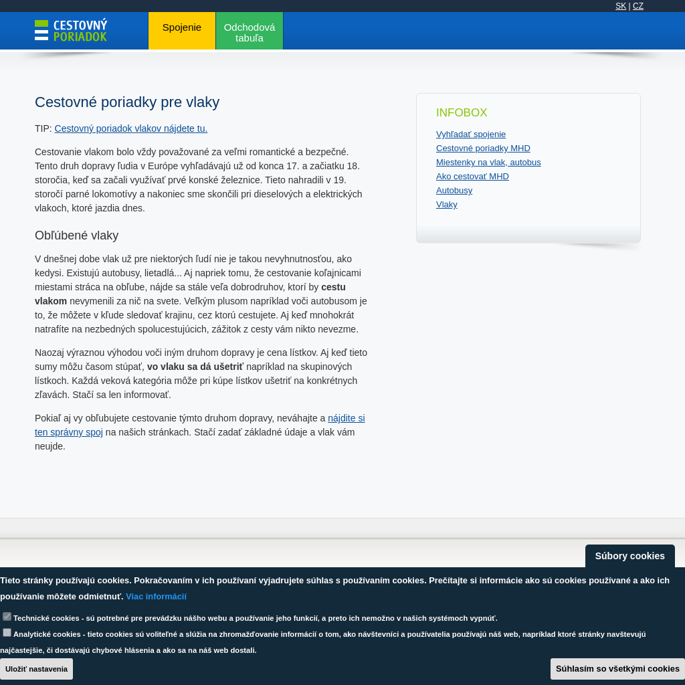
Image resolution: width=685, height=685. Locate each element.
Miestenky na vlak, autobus (488, 162)
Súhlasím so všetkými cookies (618, 669)
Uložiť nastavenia (36, 669)
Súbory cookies (630, 556)
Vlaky (447, 204)
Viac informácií (156, 596)
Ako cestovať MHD (472, 176)
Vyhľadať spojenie (471, 134)
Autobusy (454, 190)
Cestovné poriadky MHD (483, 148)
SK (620, 6)
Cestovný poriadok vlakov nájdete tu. (131, 128)
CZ (638, 6)
